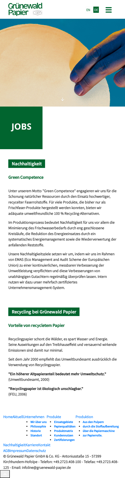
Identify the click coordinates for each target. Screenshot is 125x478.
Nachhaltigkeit (14, 444)
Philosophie (38, 426)
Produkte (54, 416)
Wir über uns (38, 422)
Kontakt (44, 444)
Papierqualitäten (64, 426)
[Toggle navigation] (108, 9)
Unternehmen (33, 416)
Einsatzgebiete (63, 422)
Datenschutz (36, 450)
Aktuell (18, 416)
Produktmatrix (63, 431)
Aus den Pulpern (93, 422)
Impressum (18, 450)
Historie (35, 431)
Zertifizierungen (64, 440)
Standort (36, 435)
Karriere (32, 444)
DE (96, 9)
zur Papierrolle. (92, 435)
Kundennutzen (63, 435)
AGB (6, 450)
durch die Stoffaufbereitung (101, 426)
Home (8, 416)
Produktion (84, 416)
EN (88, 9)
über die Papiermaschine (99, 431)
